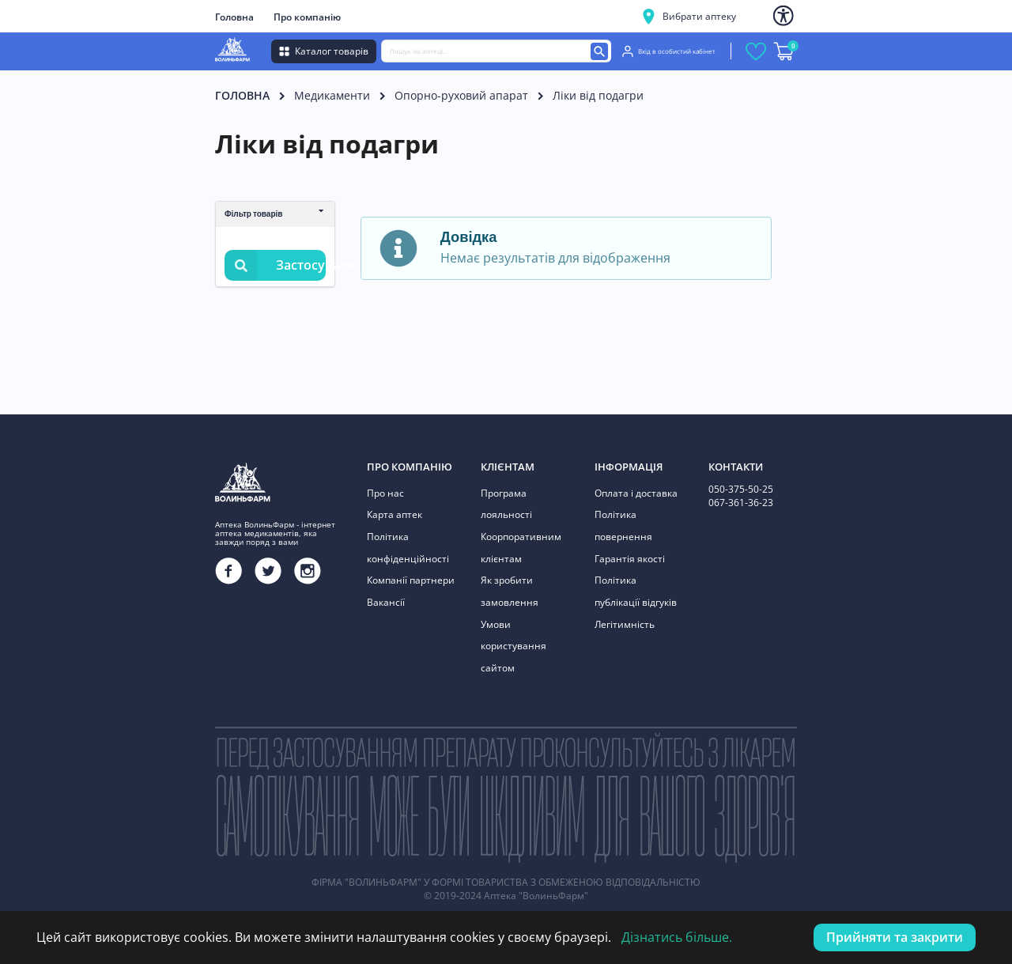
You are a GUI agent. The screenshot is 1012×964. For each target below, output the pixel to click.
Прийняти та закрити (894, 937)
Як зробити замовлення (509, 591)
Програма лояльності (506, 504)
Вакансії (386, 601)
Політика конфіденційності (408, 547)
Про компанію (307, 17)
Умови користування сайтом (513, 645)
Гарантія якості (630, 558)
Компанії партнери (411, 580)
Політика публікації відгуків (636, 591)
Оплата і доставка (636, 493)
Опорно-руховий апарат (461, 95)
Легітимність (625, 623)
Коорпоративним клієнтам (521, 547)
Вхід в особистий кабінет (669, 51)
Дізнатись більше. (676, 937)
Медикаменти (332, 95)
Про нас (385, 493)
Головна (234, 17)
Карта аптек (394, 514)
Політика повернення (623, 525)
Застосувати (275, 265)
